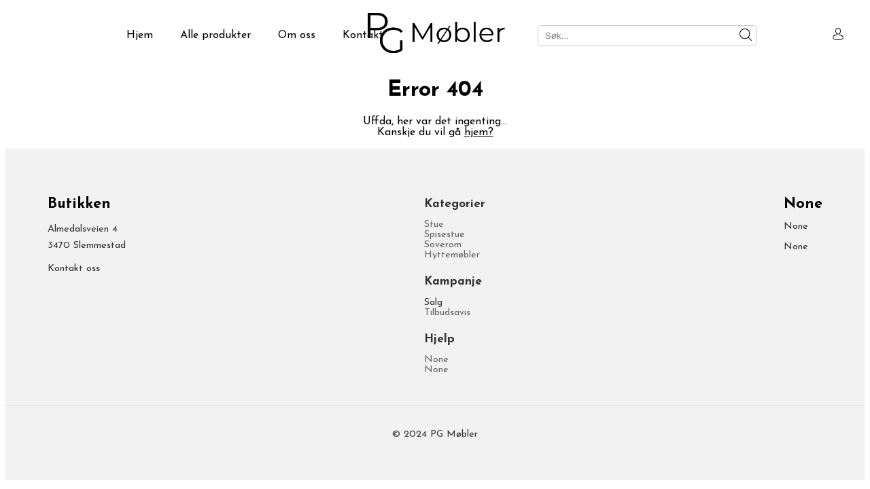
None (436, 360)
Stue (434, 224)
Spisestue (444, 235)
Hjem (139, 35)
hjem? (478, 132)
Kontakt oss (74, 269)
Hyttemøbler (452, 255)
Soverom (443, 245)
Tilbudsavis (447, 313)
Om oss (296, 35)
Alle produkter (215, 35)
